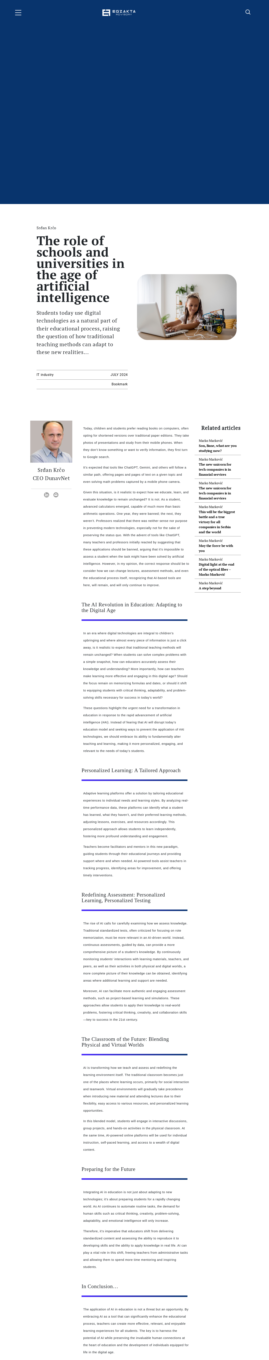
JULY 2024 (119, 375)
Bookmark (120, 384)
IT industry (45, 375)
